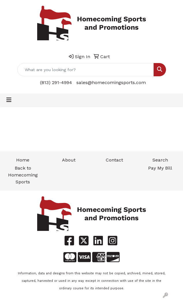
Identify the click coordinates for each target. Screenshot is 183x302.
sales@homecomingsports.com (111, 82)
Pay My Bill (160, 168)
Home (22, 160)
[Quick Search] (85, 69)
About (69, 160)
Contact (114, 160)
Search (160, 160)
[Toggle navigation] (9, 100)
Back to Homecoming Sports (23, 175)
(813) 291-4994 (56, 82)
